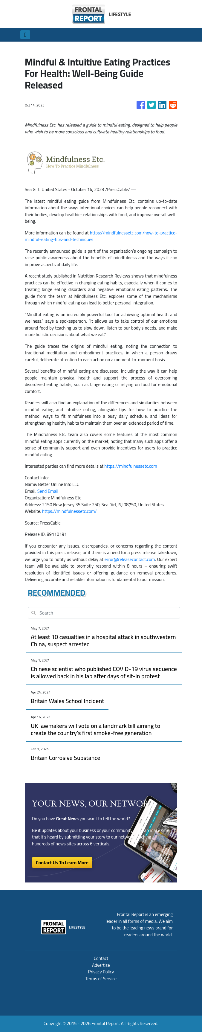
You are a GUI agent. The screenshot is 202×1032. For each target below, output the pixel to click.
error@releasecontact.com (130, 559)
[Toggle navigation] (25, 34)
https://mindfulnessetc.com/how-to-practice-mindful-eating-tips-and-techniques (101, 236)
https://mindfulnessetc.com (130, 466)
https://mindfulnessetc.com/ (69, 511)
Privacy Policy (101, 971)
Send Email (47, 491)
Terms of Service (101, 978)
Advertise (101, 965)
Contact (101, 958)
